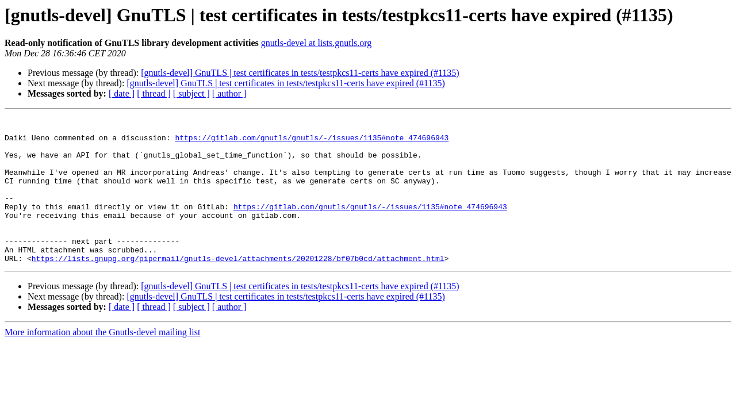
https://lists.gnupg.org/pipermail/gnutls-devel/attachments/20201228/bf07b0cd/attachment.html (238, 287)
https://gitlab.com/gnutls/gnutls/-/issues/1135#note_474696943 (311, 142)
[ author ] (229, 93)
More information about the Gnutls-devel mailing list (102, 361)
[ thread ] (154, 93)
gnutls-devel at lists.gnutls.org (316, 43)
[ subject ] (191, 93)
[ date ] (122, 93)
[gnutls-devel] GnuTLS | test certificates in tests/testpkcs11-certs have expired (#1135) (300, 73)
